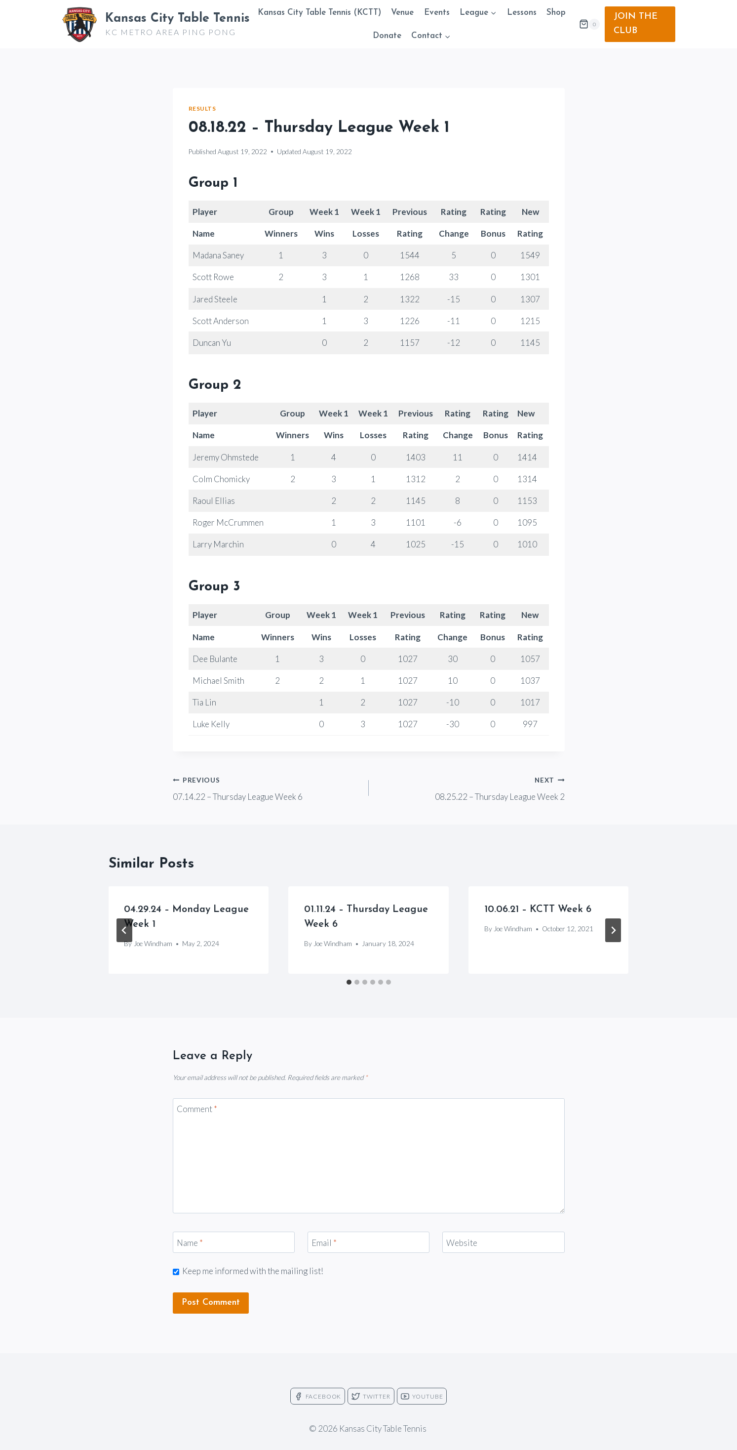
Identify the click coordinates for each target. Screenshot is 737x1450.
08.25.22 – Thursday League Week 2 (471, 787)
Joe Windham (153, 944)
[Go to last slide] (124, 930)
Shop (556, 12)
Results (202, 108)
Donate (387, 36)
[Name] (234, 1242)
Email (324, 1242)
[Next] (613, 930)
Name (190, 1242)
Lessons (522, 12)
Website (461, 1242)
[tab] (349, 982)
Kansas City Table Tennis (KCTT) (319, 12)
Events (437, 12)
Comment (197, 1109)
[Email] (369, 1242)
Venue (402, 12)
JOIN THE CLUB (636, 24)
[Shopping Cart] (589, 24)
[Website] (503, 1242)
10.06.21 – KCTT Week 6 (537, 909)
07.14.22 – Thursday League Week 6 (266, 787)
